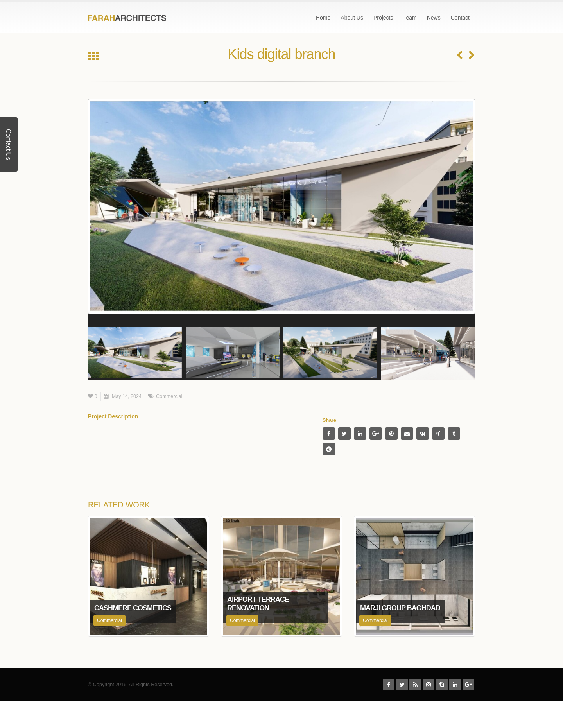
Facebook (329, 433)
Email (407, 433)
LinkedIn (360, 433)
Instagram (428, 684)
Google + (375, 433)
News (434, 17)
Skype (442, 684)
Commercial (169, 396)
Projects (383, 17)
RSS (415, 684)
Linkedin (455, 684)
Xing (438, 433)
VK (422, 433)
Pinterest (391, 433)
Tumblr (454, 433)
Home (323, 17)
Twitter (344, 433)
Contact (460, 17)
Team (409, 17)
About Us (352, 17)
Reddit (329, 449)
